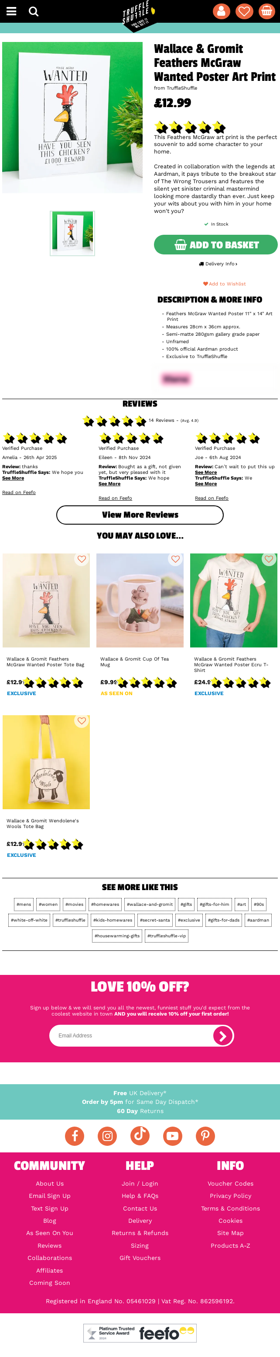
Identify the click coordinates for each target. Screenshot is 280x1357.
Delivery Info (218, 264)
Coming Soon (49, 1283)
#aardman (258, 920)
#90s (259, 904)
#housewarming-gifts (117, 936)
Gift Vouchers (140, 1258)
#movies (74, 904)
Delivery (140, 1221)
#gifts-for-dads (223, 920)
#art (241, 904)
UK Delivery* (140, 1092)
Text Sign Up (49, 1208)
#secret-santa (155, 920)
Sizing (140, 1245)
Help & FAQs (140, 1196)
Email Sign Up (50, 1196)
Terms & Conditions (230, 1208)
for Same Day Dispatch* (140, 1101)
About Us (50, 1183)
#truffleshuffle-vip (166, 936)
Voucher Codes (230, 1183)
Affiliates (49, 1270)
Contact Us (140, 1208)
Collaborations (49, 1258)
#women (48, 904)
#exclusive (189, 920)
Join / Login (140, 1183)
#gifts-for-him (214, 904)
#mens (24, 904)
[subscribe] (222, 1035)
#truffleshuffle (70, 920)
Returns (140, 1110)
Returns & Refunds (140, 1233)
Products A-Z (230, 1245)
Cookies (230, 1221)
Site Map (230, 1233)
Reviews (49, 1245)
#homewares (105, 904)
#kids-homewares (112, 920)
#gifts (186, 904)
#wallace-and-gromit (150, 904)
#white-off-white (29, 920)
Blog (49, 1221)
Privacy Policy (230, 1196)
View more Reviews (140, 514)
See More (13, 478)
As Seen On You (49, 1233)
